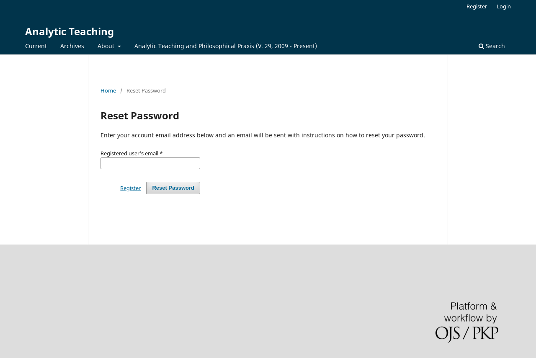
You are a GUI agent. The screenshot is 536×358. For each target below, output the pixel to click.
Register (476, 6)
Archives (72, 46)
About (107, 46)
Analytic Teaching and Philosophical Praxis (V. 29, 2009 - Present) (225, 46)
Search (492, 46)
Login (504, 6)
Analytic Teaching (69, 31)
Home (108, 90)
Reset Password (173, 188)
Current (36, 46)
